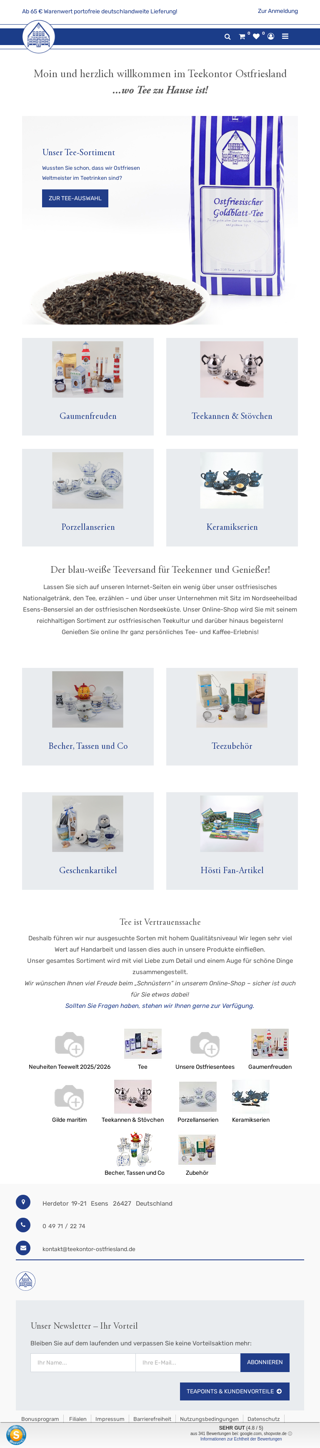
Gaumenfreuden (270, 1066)
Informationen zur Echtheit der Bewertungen (241, 1439)
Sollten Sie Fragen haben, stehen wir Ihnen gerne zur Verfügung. (160, 1006)
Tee (143, 1066)
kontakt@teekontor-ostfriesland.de (88, 1249)
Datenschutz (264, 1400)
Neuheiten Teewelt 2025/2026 (69, 1066)
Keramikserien (251, 1119)
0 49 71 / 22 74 (63, 1226)
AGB (25, 1409)
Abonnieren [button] (265, 1343)
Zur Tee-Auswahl (75, 198)
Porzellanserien (198, 1119)
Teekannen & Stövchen (133, 1119)
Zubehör (197, 1172)
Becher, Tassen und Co (135, 1172)
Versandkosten (59, 1409)
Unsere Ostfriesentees (205, 1066)
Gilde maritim (69, 1119)
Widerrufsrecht (105, 1409)
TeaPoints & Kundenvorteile (235, 1372)
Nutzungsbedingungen (209, 1400)
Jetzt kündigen (152, 1409)
